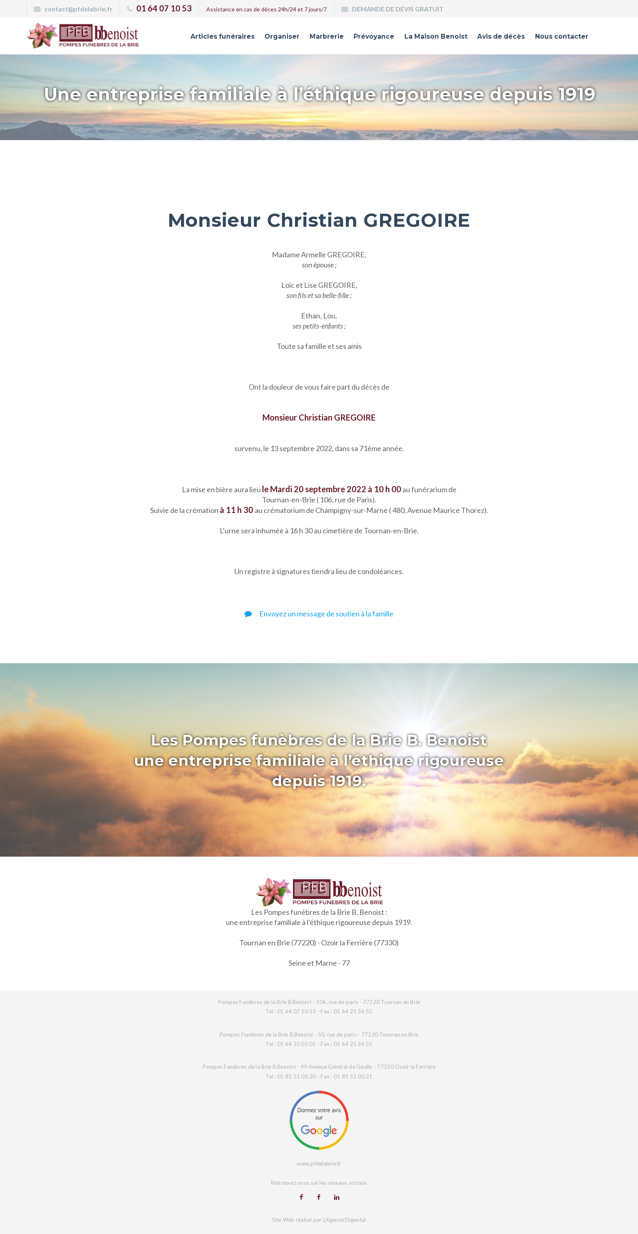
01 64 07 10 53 (164, 8)
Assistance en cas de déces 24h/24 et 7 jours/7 (266, 9)
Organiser (262, 38)
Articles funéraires (200, 38)
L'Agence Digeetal (344, 1219)
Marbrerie (308, 38)
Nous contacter (559, 38)
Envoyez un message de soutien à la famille (319, 613)
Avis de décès (494, 38)
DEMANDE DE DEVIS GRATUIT (398, 9)
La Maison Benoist (424, 38)
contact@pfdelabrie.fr (78, 9)
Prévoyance (358, 38)
